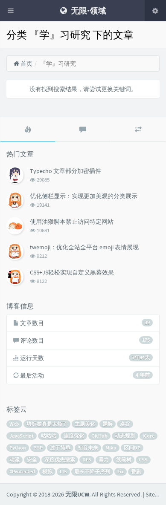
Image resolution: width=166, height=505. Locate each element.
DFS (86, 459)
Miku (110, 447)
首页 (22, 63)
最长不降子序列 (92, 471)
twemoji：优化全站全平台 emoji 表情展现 (84, 247)
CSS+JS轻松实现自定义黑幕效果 (72, 272)
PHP (38, 447)
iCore (148, 436)
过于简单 (60, 447)
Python (17, 447)
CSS (143, 459)
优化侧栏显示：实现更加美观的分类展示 (83, 196)
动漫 (14, 459)
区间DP (132, 447)
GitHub (99, 436)
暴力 (104, 459)
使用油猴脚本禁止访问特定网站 (72, 221)
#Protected (22, 471)
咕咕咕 (48, 436)
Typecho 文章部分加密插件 (65, 171)
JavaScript (21, 436)
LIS (63, 471)
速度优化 (74, 436)
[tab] (27, 129)
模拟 (47, 471)
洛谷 (125, 424)
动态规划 (125, 436)
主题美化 (85, 424)
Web (14, 424)
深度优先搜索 (59, 459)
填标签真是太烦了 (46, 424)
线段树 (123, 459)
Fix (120, 471)
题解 (107, 424)
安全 (32, 459)
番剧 (136, 471)
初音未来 (88, 447)
